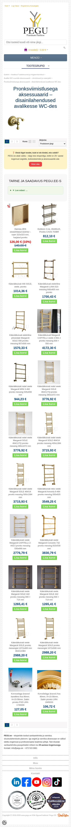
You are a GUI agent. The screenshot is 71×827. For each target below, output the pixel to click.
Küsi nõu (35, 164)
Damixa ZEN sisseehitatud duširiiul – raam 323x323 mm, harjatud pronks (20, 233)
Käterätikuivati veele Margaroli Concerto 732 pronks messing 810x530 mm (49, 544)
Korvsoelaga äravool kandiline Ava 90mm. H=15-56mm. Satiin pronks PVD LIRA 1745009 (20, 699)
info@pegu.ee (17, 748)
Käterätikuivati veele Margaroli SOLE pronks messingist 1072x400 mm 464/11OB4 (20, 646)
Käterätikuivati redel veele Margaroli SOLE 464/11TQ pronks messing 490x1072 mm (20, 441)
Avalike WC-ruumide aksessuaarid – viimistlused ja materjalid (27, 78)
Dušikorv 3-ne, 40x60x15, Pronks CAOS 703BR (48, 230)
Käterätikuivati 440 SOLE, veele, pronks (20, 285)
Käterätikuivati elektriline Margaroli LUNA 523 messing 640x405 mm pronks (49, 288)
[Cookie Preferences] (4, 822)
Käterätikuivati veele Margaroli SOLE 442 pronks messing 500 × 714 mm (49, 595)
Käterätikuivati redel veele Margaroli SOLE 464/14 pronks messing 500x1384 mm (20, 493)
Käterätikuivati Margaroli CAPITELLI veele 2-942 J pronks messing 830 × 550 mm (49, 339)
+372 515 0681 (31, 748)
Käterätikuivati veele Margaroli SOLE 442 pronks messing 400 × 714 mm (20, 595)
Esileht (6, 75)
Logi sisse (15, 6)
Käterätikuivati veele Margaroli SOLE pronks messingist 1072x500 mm (48, 645)
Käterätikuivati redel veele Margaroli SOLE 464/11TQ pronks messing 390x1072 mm (49, 390)
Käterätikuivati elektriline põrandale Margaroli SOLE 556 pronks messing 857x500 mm (20, 339)
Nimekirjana (30, 141)
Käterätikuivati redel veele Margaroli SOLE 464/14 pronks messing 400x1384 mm (49, 441)
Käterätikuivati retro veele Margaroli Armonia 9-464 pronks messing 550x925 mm (49, 493)
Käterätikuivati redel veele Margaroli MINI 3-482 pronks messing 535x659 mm (20, 390)
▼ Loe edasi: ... (20, 190)
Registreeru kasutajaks (30, 6)
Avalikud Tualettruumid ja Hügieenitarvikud (27, 75)
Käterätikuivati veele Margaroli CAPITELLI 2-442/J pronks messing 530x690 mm (20, 544)
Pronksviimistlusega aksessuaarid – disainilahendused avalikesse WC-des (32, 82)
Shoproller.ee (63, 815)
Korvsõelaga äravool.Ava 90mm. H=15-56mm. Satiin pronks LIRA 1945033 (49, 698)
